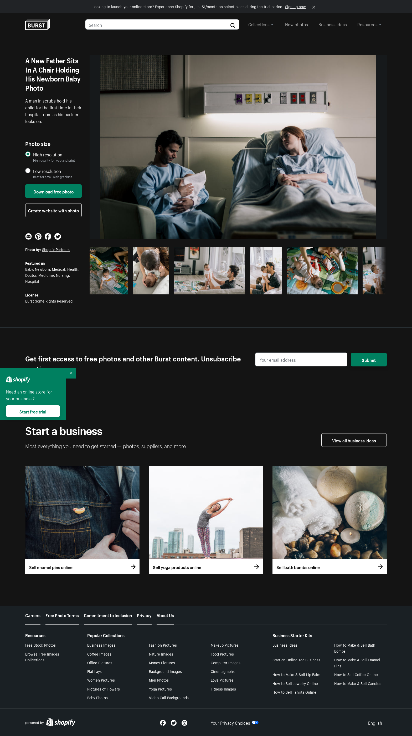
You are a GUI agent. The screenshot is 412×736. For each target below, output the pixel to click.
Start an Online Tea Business (296, 659)
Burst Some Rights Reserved (49, 301)
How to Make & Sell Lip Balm (296, 674)
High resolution (47, 154)
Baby (29, 269)
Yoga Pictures (160, 689)
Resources (369, 24)
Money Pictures (162, 662)
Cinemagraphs (223, 671)
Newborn (42, 269)
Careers (32, 614)
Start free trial (32, 411)
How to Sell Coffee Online (356, 674)
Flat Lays (94, 671)
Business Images (101, 645)
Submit (369, 359)
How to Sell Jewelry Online (295, 683)
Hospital (32, 281)
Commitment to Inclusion (108, 614)
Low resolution (47, 171)
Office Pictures (99, 662)
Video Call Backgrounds (169, 697)
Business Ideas (284, 645)
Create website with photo (53, 210)
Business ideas (332, 24)
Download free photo (53, 191)
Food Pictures (222, 654)
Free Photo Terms (62, 614)
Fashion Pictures (163, 645)
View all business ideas (354, 440)
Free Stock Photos (40, 645)
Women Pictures (101, 680)
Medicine (46, 275)
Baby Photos (97, 697)
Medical (58, 269)
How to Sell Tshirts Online (294, 692)
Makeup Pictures (225, 645)
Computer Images (225, 662)
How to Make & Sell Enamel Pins (357, 662)
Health (72, 269)
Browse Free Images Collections (42, 657)
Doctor (30, 275)
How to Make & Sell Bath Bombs (354, 648)
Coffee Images (99, 654)
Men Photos (159, 680)
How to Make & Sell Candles (357, 683)
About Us (165, 614)
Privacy (144, 614)
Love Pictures (222, 680)
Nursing (62, 275)
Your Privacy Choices (235, 722)
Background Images (165, 671)
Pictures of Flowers (103, 689)
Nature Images (161, 654)
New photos (296, 24)
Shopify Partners (56, 249)
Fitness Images (223, 689)
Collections (261, 24)
